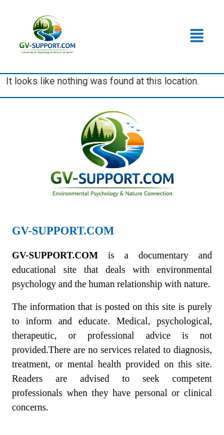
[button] (197, 36)
